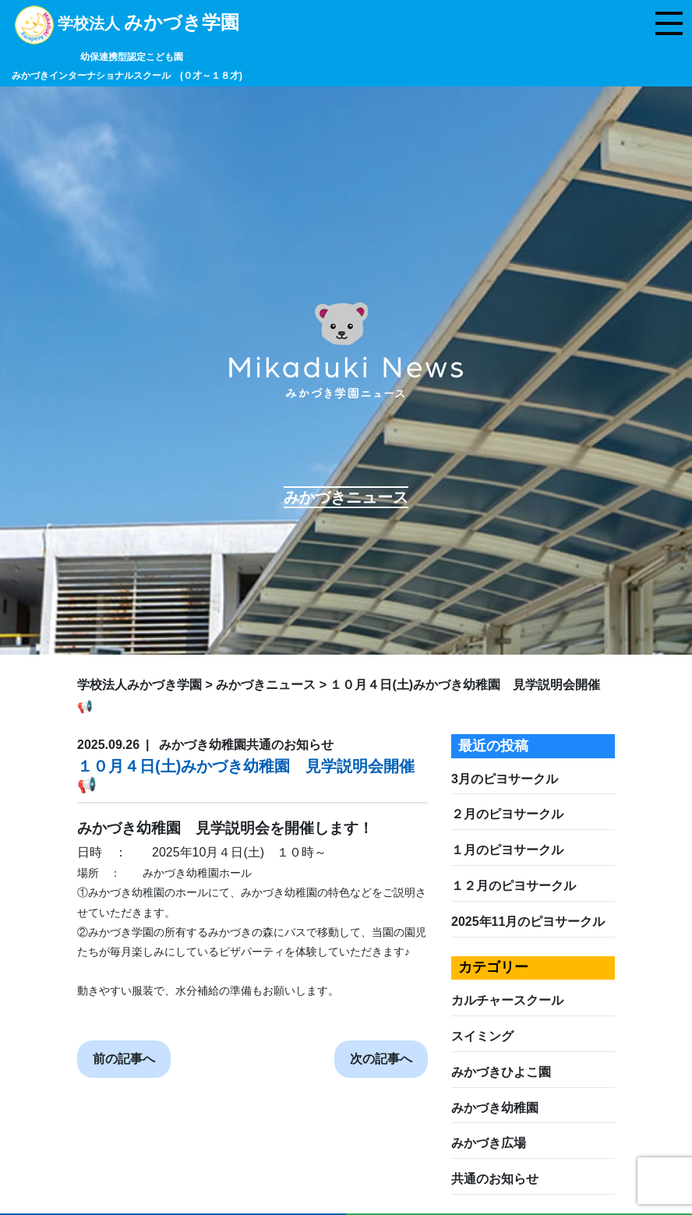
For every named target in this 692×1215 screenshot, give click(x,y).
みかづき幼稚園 (494, 1107)
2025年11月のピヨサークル (528, 921)
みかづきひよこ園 (501, 1072)
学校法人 (127, 48)
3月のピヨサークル (504, 779)
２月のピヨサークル (507, 814)
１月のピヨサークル (507, 850)
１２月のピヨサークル (513, 885)
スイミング (482, 1036)
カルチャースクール (507, 1000)
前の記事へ (124, 1058)
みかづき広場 (488, 1143)
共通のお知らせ (494, 1178)
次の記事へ (381, 1058)
